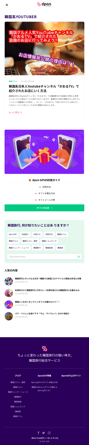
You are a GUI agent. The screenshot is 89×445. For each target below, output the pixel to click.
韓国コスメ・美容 (30, 241)
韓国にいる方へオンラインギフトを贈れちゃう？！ (37, 301)
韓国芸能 (49, 247)
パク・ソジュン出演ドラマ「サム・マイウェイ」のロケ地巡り (42, 313)
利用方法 (46, 186)
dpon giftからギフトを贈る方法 (44, 382)
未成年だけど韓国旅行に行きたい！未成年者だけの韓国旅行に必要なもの (47, 290)
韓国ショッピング (49, 241)
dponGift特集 (44, 375)
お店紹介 (25, 234)
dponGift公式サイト (71, 375)
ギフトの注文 (43, 207)
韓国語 (60, 247)
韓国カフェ (61, 234)
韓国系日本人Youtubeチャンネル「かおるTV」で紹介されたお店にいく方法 (44, 88)
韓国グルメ (13, 81)
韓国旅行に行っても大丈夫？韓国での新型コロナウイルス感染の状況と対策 (48, 278)
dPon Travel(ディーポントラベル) (44, 438)
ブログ (18, 375)
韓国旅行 (37, 247)
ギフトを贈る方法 (46, 193)
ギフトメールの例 (46, 199)
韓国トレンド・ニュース (19, 247)
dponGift (13, 234)
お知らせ (37, 234)
